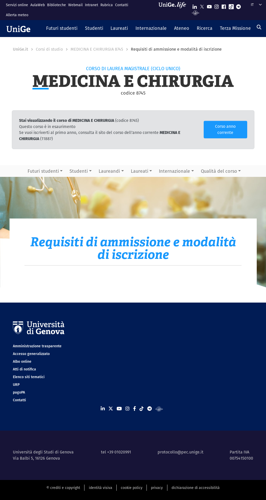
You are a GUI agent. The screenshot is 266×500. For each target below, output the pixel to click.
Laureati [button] (139, 171)
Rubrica (106, 4)
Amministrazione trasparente (37, 346)
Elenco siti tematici (29, 376)
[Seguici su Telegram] (238, 5)
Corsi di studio (49, 49)
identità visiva (100, 487)
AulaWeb (37, 4)
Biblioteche (56, 4)
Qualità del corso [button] (219, 171)
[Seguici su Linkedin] (195, 5)
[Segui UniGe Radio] (195, 12)
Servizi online (17, 4)
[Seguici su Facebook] (224, 5)
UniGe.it (20, 49)
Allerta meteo (17, 14)
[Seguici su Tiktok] (231, 5)
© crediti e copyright (63, 487)
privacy (157, 487)
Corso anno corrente (225, 129)
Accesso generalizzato (31, 353)
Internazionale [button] (174, 171)
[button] (61, 28)
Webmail (75, 4)
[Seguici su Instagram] (216, 5)
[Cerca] (259, 27)
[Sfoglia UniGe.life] (174, 10)
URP (16, 384)
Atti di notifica (24, 369)
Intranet (91, 4)
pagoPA (19, 392)
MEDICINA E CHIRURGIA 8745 (97, 49)
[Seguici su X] (202, 5)
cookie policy (131, 487)
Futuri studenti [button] (43, 171)
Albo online (22, 361)
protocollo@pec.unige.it (180, 452)
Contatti (121, 4)
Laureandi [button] (109, 171)
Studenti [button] (79, 171)
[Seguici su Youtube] (209, 5)
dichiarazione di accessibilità (195, 487)
